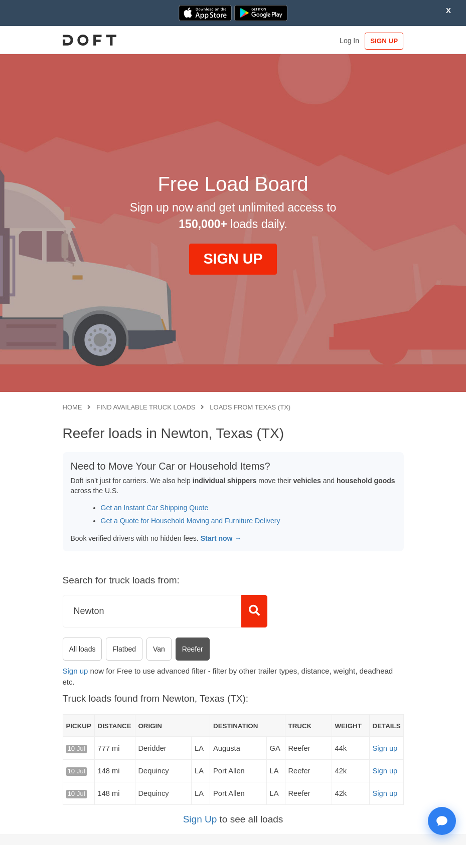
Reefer (192, 649)
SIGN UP (382, 41)
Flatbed (124, 649)
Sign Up (200, 819)
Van (159, 649)
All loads (82, 649)
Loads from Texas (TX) (250, 407)
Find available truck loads (145, 407)
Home (72, 407)
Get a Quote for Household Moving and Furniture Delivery (190, 521)
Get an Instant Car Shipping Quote (155, 508)
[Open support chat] (442, 821)
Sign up (75, 671)
